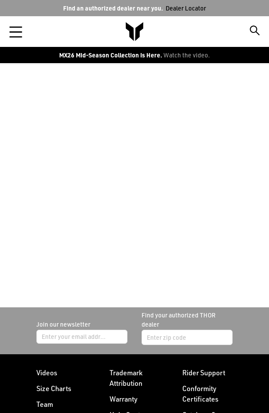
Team (44, 404)
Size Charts (53, 388)
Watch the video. (186, 55)
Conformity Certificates (200, 393)
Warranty (124, 399)
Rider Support (203, 372)
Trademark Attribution (126, 378)
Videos (46, 372)
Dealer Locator (186, 8)
